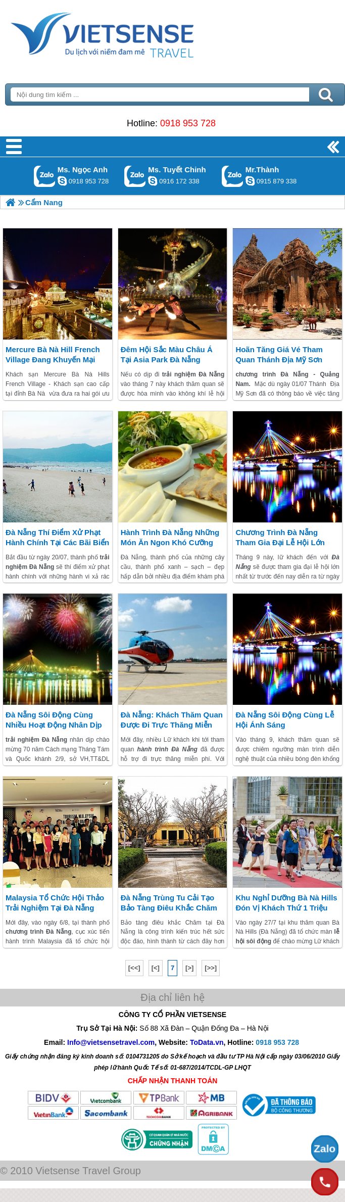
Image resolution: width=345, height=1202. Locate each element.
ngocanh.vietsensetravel (62, 181)
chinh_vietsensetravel (152, 181)
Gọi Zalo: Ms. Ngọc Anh (44, 176)
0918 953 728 (188, 123)
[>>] (211, 968)
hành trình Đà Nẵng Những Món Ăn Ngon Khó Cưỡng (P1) (170, 542)
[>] (189, 968)
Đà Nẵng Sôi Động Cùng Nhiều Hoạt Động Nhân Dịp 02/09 (54, 724)
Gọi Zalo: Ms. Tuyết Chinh (135, 176)
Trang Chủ (127, 33)
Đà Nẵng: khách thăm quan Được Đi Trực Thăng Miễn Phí (172, 724)
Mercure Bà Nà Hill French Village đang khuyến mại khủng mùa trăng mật (53, 359)
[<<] (134, 968)
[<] (156, 968)
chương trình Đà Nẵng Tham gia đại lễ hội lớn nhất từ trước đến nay (280, 542)
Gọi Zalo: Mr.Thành (232, 176)
